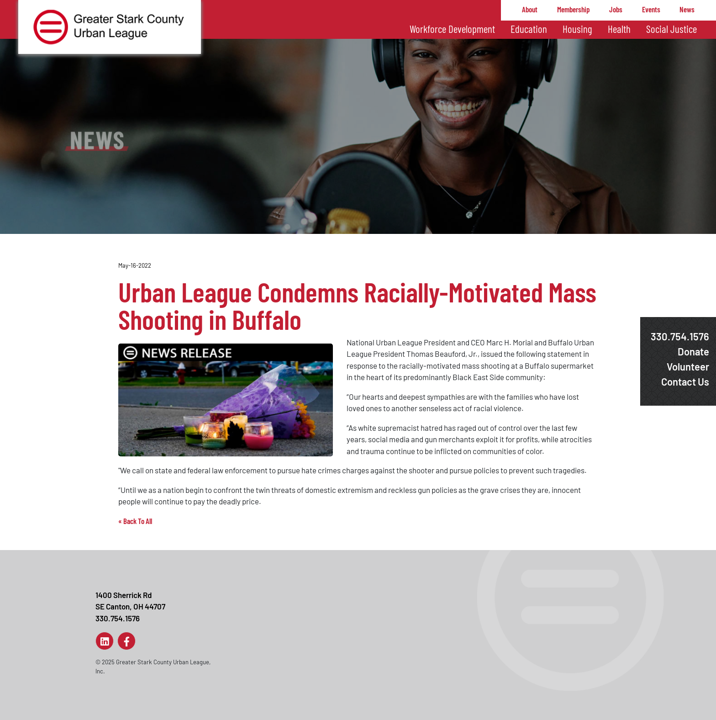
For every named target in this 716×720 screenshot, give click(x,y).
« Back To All (135, 520)
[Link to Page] (104, 641)
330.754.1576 (680, 336)
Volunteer (688, 366)
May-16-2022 (134, 265)
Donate (693, 351)
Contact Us (685, 381)
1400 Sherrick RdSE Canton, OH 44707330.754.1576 (130, 606)
